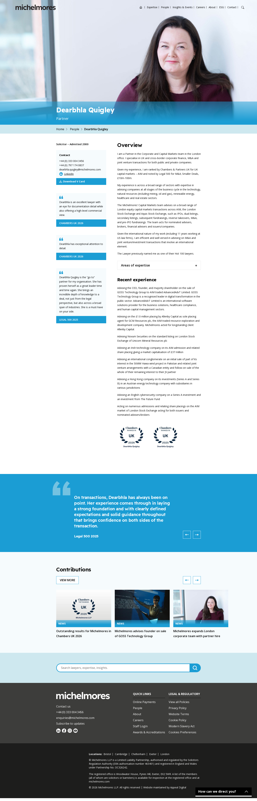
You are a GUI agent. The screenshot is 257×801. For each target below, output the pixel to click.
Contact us (63, 706)
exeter (153, 754)
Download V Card (72, 181)
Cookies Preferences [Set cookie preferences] (182, 732)
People (165, 7)
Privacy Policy (178, 708)
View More (67, 580)
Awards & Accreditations (149, 732)
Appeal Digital (178, 787)
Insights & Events (183, 7)
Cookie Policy (177, 720)
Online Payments (144, 702)
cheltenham (138, 754)
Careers (200, 7)
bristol (107, 754)
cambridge (121, 754)
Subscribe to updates (70, 723)
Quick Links (142, 694)
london (164, 754)
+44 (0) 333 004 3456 (71, 161)
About (212, 7)
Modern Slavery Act (182, 726)
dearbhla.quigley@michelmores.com (80, 169)
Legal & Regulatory (184, 694)
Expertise (152, 7)
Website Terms (179, 714)
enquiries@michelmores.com (75, 718)
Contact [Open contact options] (231, 7)
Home (60, 129)
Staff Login (140, 726)
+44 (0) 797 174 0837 (71, 165)
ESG (221, 7)
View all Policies (179, 702)
